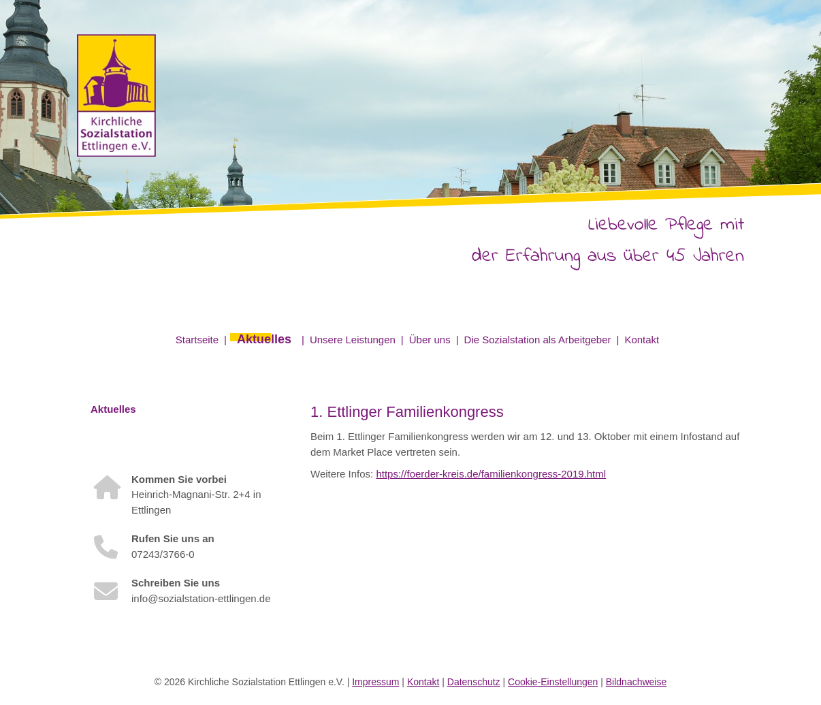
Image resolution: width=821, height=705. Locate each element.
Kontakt (641, 339)
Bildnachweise (636, 681)
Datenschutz (473, 681)
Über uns (430, 339)
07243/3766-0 (163, 554)
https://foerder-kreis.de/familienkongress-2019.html (491, 474)
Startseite (197, 339)
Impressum (375, 681)
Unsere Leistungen (353, 339)
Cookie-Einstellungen (553, 681)
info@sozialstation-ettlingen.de (201, 598)
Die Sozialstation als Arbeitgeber (537, 339)
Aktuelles (264, 339)
